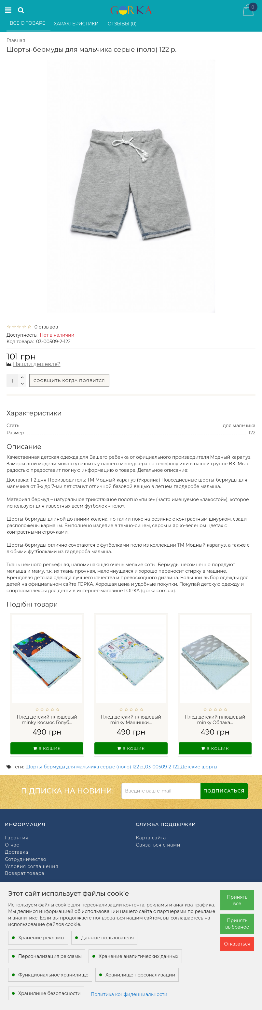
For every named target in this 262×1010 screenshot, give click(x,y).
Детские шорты (199, 767)
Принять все (237, 900)
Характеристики (77, 24)
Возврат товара (24, 873)
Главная (16, 40)
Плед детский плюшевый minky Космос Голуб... (47, 719)
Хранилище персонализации (140, 975)
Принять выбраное (237, 924)
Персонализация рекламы (50, 956)
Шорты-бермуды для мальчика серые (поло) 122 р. (85, 767)
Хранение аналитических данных (138, 956)
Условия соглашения (31, 866)
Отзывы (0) (123, 24)
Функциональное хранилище (53, 975)
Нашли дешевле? (37, 364)
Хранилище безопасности (49, 993)
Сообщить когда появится (69, 380)
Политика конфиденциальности (129, 994)
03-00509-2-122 (162, 767)
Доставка (16, 852)
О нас (12, 845)
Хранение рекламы (41, 938)
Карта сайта (151, 838)
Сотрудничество (25, 859)
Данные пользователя (107, 938)
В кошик (47, 748)
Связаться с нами (158, 845)
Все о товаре (28, 23)
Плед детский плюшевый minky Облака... (215, 719)
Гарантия (16, 838)
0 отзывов (45, 327)
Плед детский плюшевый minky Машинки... (131, 719)
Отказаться (237, 944)
